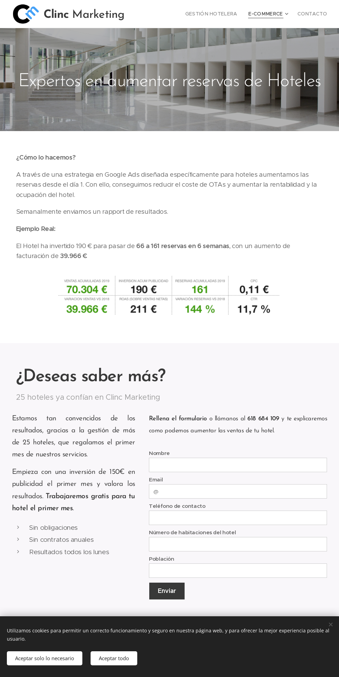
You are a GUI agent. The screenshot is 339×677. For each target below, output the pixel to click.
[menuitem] (221, 14)
